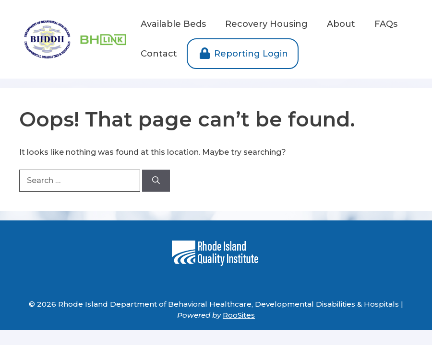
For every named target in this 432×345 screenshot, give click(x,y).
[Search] (156, 181)
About (341, 24)
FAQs (385, 24)
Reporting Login (242, 53)
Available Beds (173, 24)
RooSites (239, 315)
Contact (159, 53)
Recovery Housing (266, 24)
